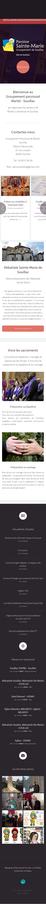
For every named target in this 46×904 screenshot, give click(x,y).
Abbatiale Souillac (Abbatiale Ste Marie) (23, 680)
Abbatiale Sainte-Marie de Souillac (23, 269)
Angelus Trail (23, 590)
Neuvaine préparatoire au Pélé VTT (23, 631)
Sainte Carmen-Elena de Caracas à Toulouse (23, 538)
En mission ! (23, 550)
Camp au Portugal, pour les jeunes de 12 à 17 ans (23, 578)
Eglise (18, 740)
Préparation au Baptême (23, 406)
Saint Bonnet (18, 696)
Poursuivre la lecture (23, 328)
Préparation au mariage (23, 467)
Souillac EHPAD (18, 668)
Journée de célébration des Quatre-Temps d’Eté (23, 603)
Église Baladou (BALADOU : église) (22, 709)
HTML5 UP (25, 893)
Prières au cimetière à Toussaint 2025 (15, 203)
